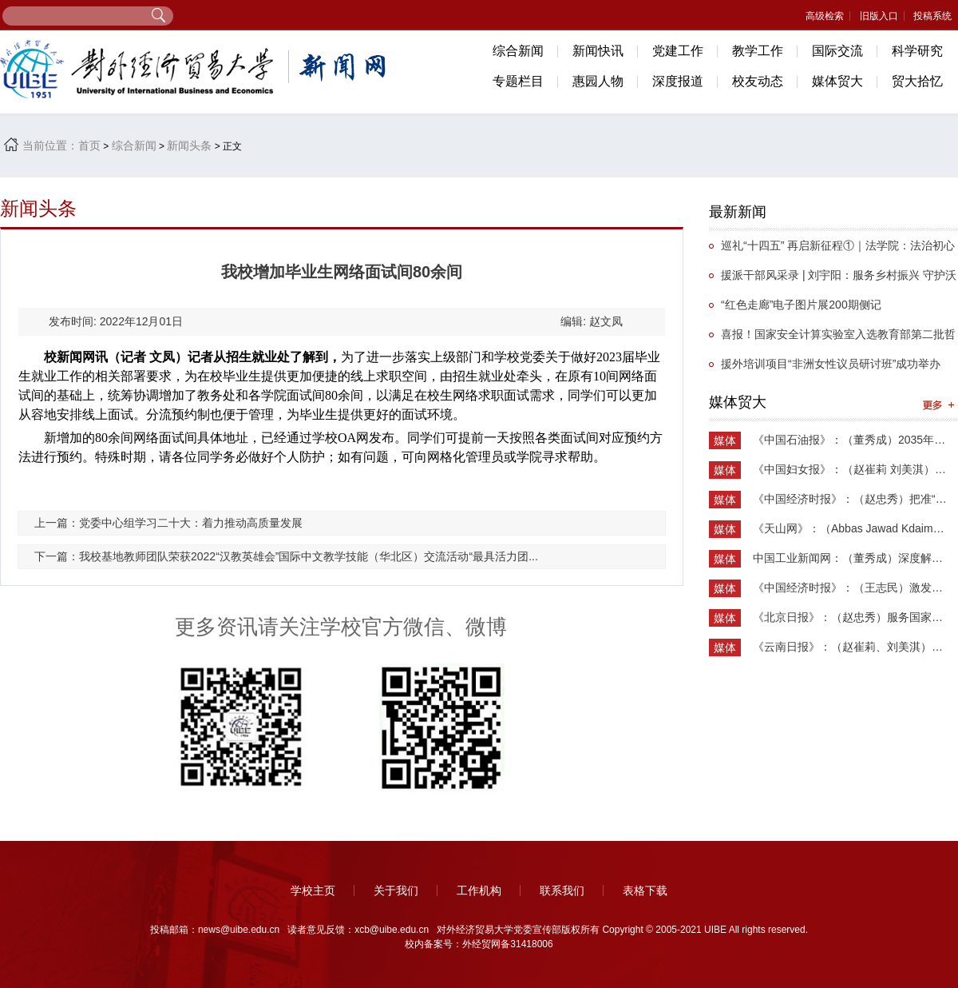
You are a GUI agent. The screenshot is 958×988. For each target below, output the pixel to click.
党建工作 (677, 51)
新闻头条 (189, 145)
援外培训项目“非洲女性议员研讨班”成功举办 (830, 363)
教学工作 (757, 51)
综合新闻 (518, 51)
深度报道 (677, 81)
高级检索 (825, 16)
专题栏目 (518, 81)
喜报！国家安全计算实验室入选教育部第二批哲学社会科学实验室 (832, 338)
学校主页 (313, 890)
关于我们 (396, 890)
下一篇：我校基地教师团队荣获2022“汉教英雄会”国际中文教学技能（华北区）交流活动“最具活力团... (286, 556)
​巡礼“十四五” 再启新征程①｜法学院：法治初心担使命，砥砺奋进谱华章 (832, 250)
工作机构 (479, 890)
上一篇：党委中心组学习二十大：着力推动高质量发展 (168, 522)
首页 (89, 145)
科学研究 (917, 51)
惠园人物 (597, 81)
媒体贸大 (837, 81)
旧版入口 (879, 16)
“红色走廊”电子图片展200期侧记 (801, 304)
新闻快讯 (597, 51)
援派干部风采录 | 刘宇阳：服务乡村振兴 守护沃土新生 (832, 279)
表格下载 (645, 890)
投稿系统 (932, 16)
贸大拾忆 (917, 81)
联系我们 (562, 890)
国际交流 (837, 51)
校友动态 (757, 81)
